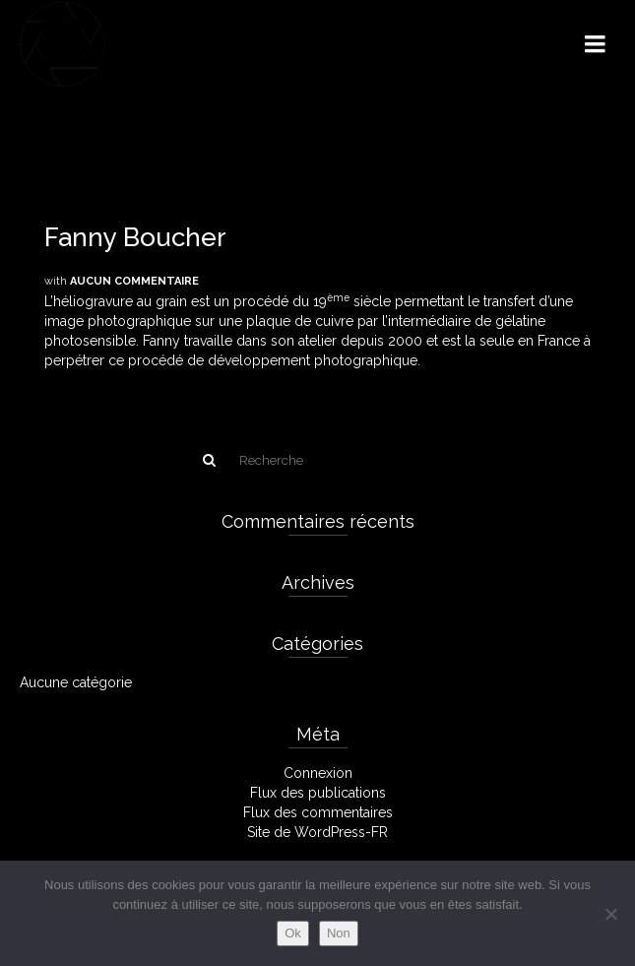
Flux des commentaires (318, 812)
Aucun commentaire (134, 281)
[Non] (610, 914)
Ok (293, 933)
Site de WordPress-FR (317, 832)
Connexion (318, 773)
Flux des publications (318, 793)
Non (338, 933)
